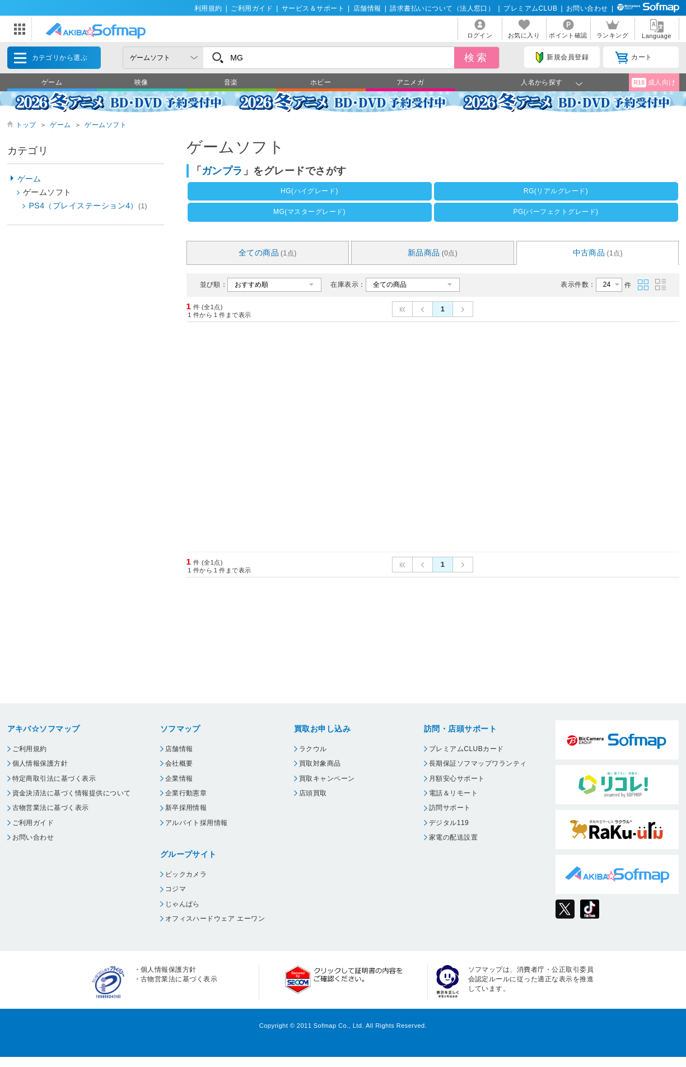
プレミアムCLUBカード (466, 749)
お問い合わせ (587, 8)
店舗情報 (367, 8)
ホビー (320, 82)
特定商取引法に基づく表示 (54, 778)
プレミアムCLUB (530, 8)
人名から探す (542, 82)
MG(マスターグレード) (309, 212)
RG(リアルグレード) (556, 191)
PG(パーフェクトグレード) (555, 212)
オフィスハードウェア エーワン (215, 918)
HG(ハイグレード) (309, 191)
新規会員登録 (562, 57)
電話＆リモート (453, 793)
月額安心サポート (457, 778)
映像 (141, 82)
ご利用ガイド (252, 8)
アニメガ (410, 82)
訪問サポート (450, 808)
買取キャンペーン (327, 778)
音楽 (231, 82)
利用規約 (208, 8)
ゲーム (51, 82)
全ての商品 (268, 252)
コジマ (175, 889)
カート (633, 58)
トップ (26, 125)
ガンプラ (222, 170)
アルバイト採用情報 (196, 823)
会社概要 (179, 763)
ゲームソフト (106, 125)
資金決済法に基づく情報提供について (71, 793)
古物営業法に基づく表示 (50, 808)
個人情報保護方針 (40, 763)
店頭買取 (313, 793)
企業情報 (179, 778)
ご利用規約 (29, 749)
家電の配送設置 (453, 837)
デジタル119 (449, 823)
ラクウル (313, 749)
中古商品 (598, 252)
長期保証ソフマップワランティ (478, 763)
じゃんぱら (182, 904)
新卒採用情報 (186, 808)
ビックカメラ (186, 874)
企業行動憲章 (186, 793)
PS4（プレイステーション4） (88, 205)
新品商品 (433, 252)
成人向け (653, 82)
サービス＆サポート (313, 8)
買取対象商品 (320, 763)
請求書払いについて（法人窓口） (442, 8)
